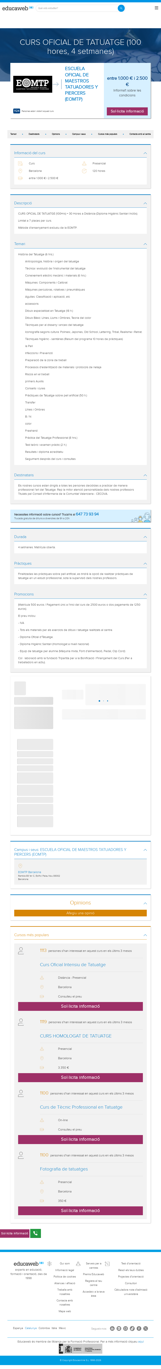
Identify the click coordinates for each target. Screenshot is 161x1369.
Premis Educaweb (93, 1274)
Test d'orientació (131, 1263)
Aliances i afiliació (64, 1283)
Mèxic (62, 1328)
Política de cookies (65, 1276)
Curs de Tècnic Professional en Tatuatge (81, 1107)
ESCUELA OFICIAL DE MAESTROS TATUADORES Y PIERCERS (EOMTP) (81, 84)
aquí (141, 1341)
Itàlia (54, 1328)
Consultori (131, 1283)
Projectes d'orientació (131, 1276)
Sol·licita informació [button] (127, 111)
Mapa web (65, 1311)
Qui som (65, 1263)
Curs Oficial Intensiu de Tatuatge (73, 965)
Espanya (18, 1328)
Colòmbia (44, 1328)
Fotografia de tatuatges (64, 1169)
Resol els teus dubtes (131, 1270)
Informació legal (64, 1270)
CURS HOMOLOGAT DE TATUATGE (76, 1036)
